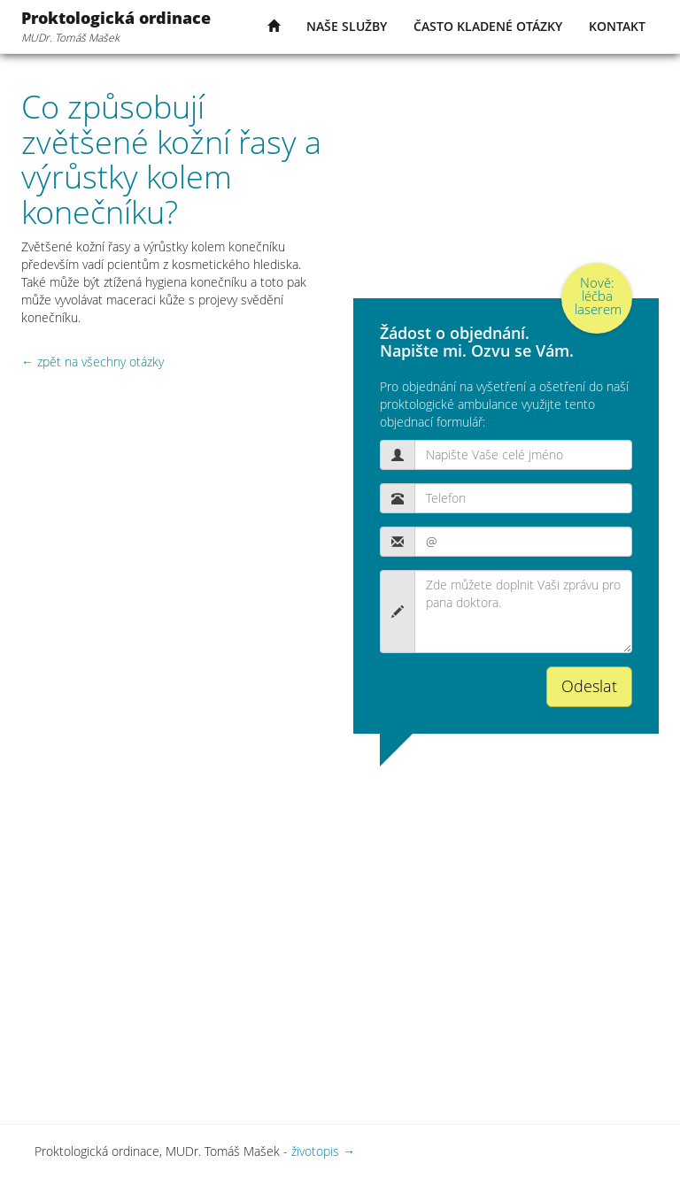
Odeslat (589, 686)
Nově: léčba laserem (598, 295)
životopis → (323, 1151)
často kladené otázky (487, 26)
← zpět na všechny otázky (92, 361)
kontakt (617, 26)
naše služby (346, 26)
